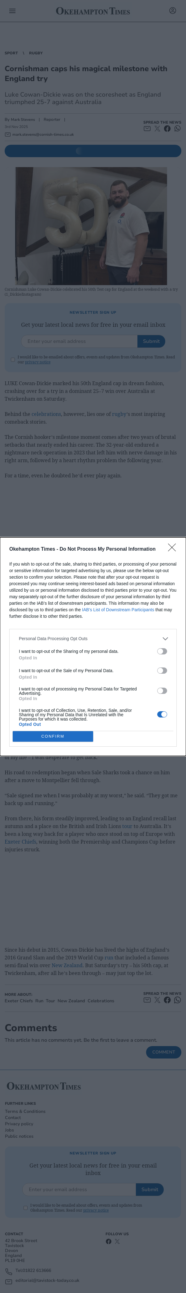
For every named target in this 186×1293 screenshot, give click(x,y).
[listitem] (93, 638)
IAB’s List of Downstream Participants (118, 609)
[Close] (174, 549)
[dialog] (93, 646)
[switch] (162, 651)
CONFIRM (52, 736)
